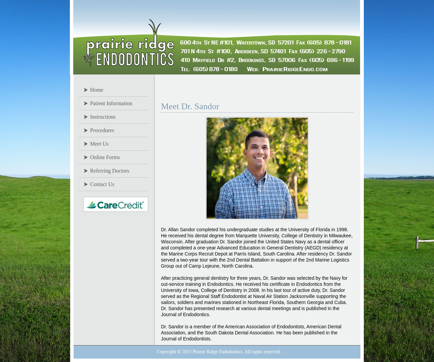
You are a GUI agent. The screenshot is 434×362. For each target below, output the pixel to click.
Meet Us (99, 144)
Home (96, 90)
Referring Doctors (109, 171)
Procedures (102, 130)
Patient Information (111, 103)
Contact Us (102, 184)
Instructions (103, 117)
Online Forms (105, 157)
